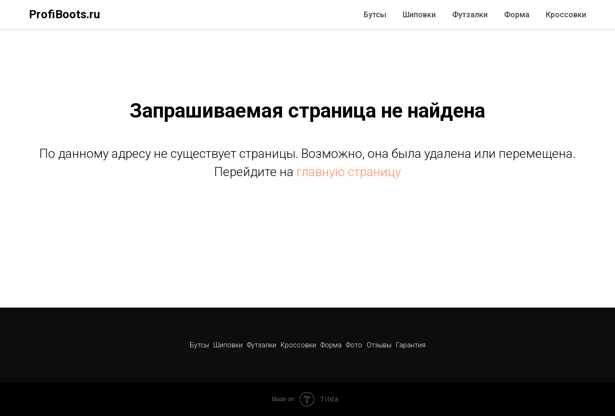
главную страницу (348, 172)
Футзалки (470, 14)
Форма (516, 14)
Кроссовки (566, 14)
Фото (355, 345)
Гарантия (411, 345)
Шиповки (419, 14)
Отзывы (380, 345)
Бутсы (375, 14)
